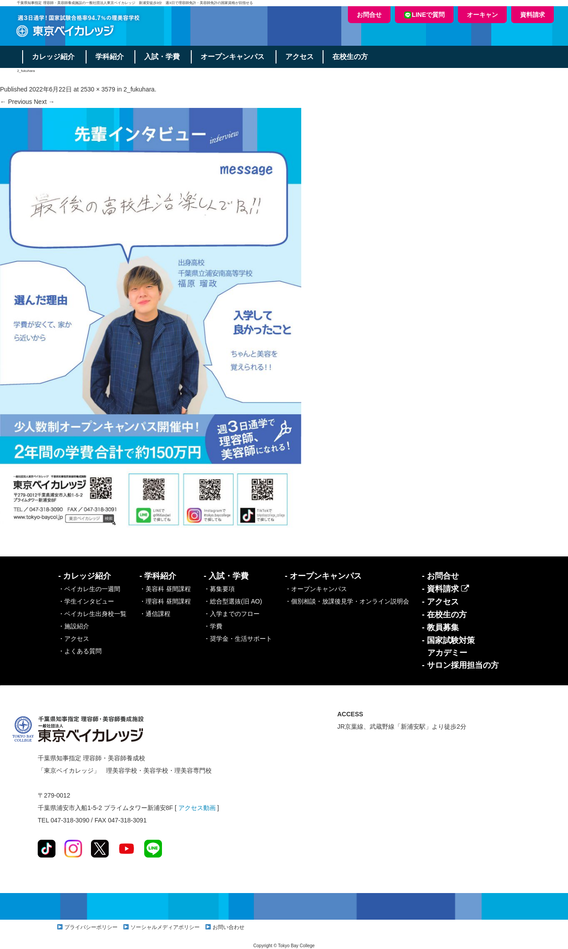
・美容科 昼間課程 (165, 588)
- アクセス (440, 601)
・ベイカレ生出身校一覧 (92, 613)
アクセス (300, 56)
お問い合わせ (229, 927)
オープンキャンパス (233, 56)
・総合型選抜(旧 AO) (233, 601)
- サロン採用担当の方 (460, 665)
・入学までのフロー (232, 613)
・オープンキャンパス (316, 588)
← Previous (16, 101)
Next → (44, 101)
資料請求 (532, 14)
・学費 (213, 626)
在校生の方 (350, 56)
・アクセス (73, 638)
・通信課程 (154, 613)
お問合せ (369, 14)
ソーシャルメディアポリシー (165, 927)
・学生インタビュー (86, 601)
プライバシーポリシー (91, 927)
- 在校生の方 (444, 614)
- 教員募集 (440, 627)
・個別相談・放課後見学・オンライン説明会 (347, 601)
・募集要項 (219, 588)
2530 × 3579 (97, 89)
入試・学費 (162, 56)
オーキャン (482, 14)
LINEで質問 (424, 15)
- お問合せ (440, 576)
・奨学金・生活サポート (238, 638)
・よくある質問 (80, 651)
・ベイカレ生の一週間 (89, 588)
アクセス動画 (197, 807)
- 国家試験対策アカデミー (448, 646)
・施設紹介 (73, 626)
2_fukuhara (138, 89)
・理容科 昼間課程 (165, 601)
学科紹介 (109, 56)
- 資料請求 (445, 588)
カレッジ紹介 (53, 56)
